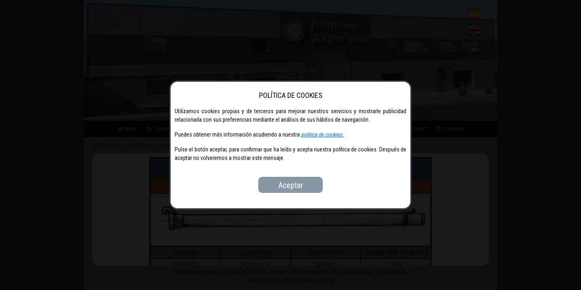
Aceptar (290, 185)
